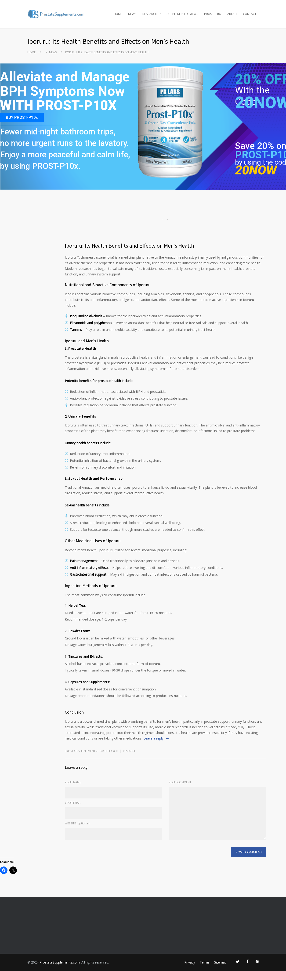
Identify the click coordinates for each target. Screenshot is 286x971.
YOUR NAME (73, 782)
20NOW (256, 170)
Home (31, 52)
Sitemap (220, 962)
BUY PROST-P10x (22, 117)
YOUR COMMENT (180, 782)
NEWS (132, 14)
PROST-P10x (212, 14)
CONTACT (249, 14)
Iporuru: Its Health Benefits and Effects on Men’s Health (129, 245)
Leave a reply (153, 738)
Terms (205, 962)
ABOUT (232, 14)
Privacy (189, 962)
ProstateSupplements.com (60, 962)
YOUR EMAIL (73, 803)
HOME (118, 14)
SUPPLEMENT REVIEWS (182, 14)
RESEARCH (149, 14)
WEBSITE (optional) (77, 823)
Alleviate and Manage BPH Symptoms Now (64, 84)
